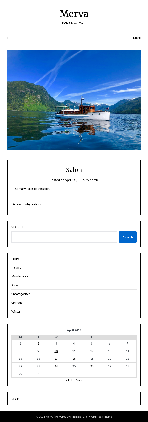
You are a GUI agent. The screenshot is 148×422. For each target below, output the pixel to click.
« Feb (69, 380)
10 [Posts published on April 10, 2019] (56, 351)
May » (78, 380)
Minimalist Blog (79, 416)
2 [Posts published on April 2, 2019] (38, 343)
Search (17, 227)
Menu (137, 37)
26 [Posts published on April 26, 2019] (92, 366)
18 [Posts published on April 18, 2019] (74, 358)
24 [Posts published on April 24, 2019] (56, 366)
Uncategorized (20, 294)
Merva (74, 13)
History (16, 267)
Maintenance (19, 276)
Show (14, 285)
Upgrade (16, 302)
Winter (15, 311)
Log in (15, 398)
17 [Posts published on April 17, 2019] (56, 358)
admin (94, 180)
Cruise (15, 259)
